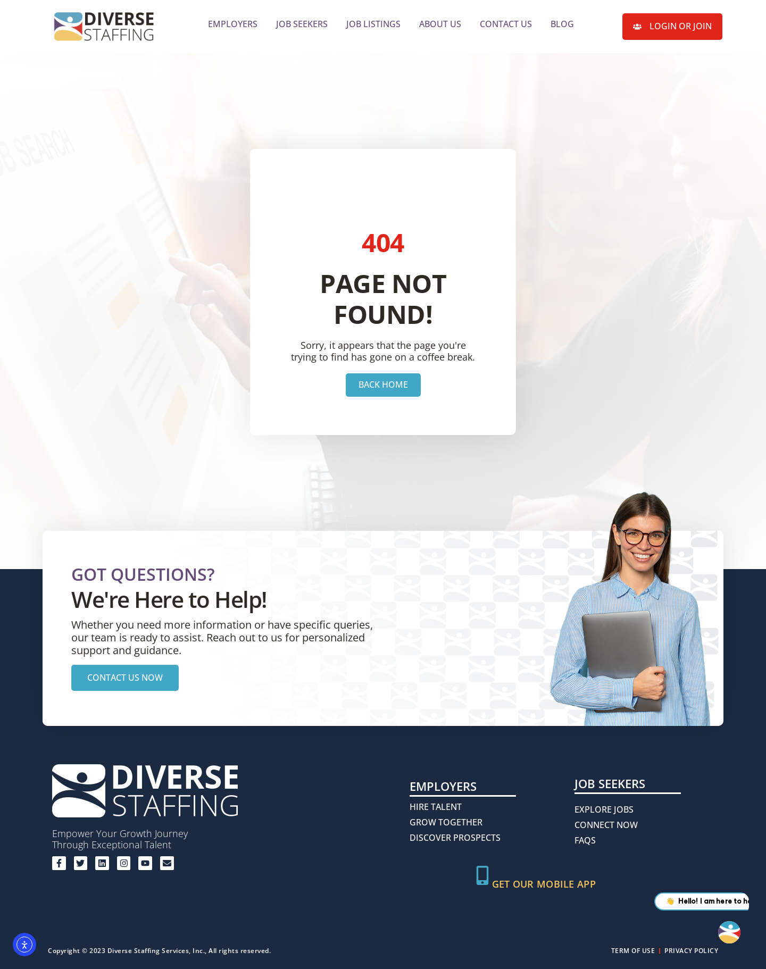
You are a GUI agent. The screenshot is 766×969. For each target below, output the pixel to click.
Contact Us (506, 24)
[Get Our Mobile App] (482, 875)
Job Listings (373, 24)
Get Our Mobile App (544, 884)
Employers (232, 24)
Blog (562, 24)
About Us (440, 24)
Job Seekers (302, 24)
